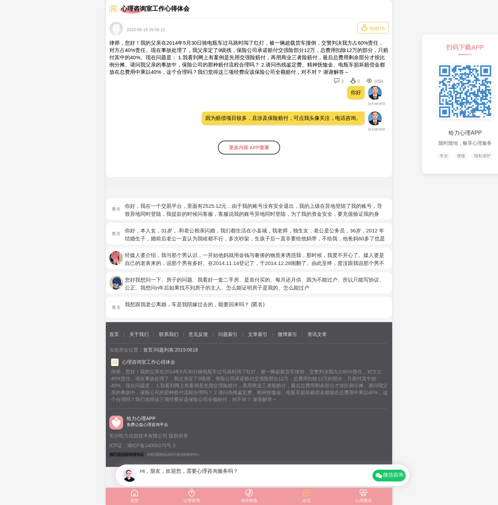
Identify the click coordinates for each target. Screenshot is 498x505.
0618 (192, 350)
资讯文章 (317, 334)
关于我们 (139, 334)
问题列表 (164, 350)
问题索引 (228, 334)
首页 (114, 334)
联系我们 (168, 334)
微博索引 (287, 334)
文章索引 (257, 334)
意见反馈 (198, 334)
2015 (180, 350)
